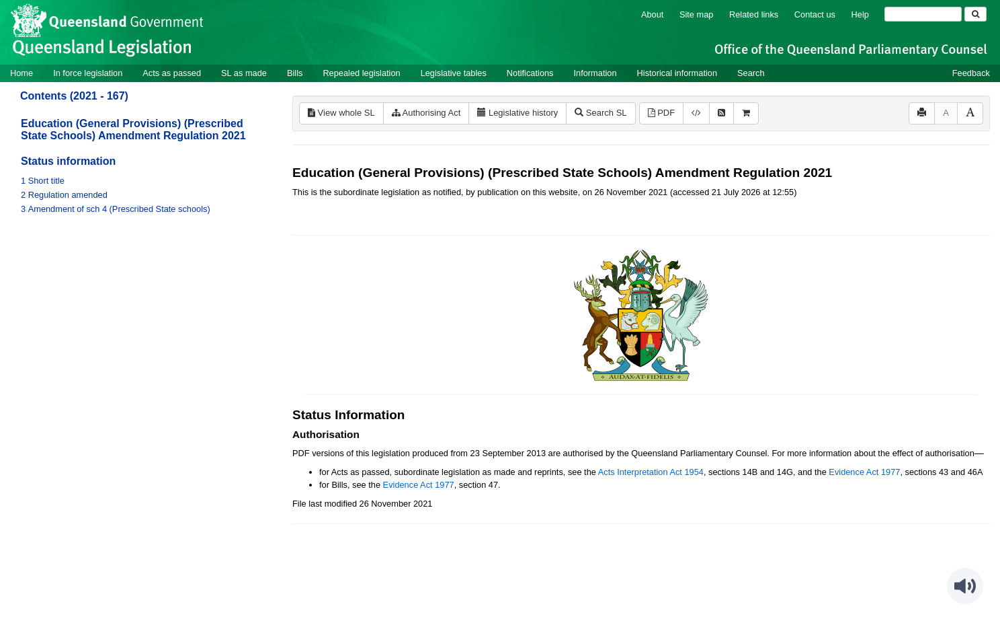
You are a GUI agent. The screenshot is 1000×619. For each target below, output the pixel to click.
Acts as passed (171, 73)
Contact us (814, 14)
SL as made (244, 73)
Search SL (600, 113)
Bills (294, 73)
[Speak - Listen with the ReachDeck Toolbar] (965, 586)
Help (860, 14)
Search (751, 73)
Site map (696, 14)
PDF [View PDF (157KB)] (661, 113)
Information (595, 73)
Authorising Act (426, 113)
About (652, 14)
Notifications (530, 73)
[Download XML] (696, 113)
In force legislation (87, 73)
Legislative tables (454, 73)
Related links (753, 14)
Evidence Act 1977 (864, 472)
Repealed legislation (361, 73)
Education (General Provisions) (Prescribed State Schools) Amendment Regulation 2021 (133, 129)
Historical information (677, 73)
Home (21, 73)
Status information (68, 161)
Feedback (971, 73)
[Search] (923, 14)
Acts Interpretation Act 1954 (651, 472)
